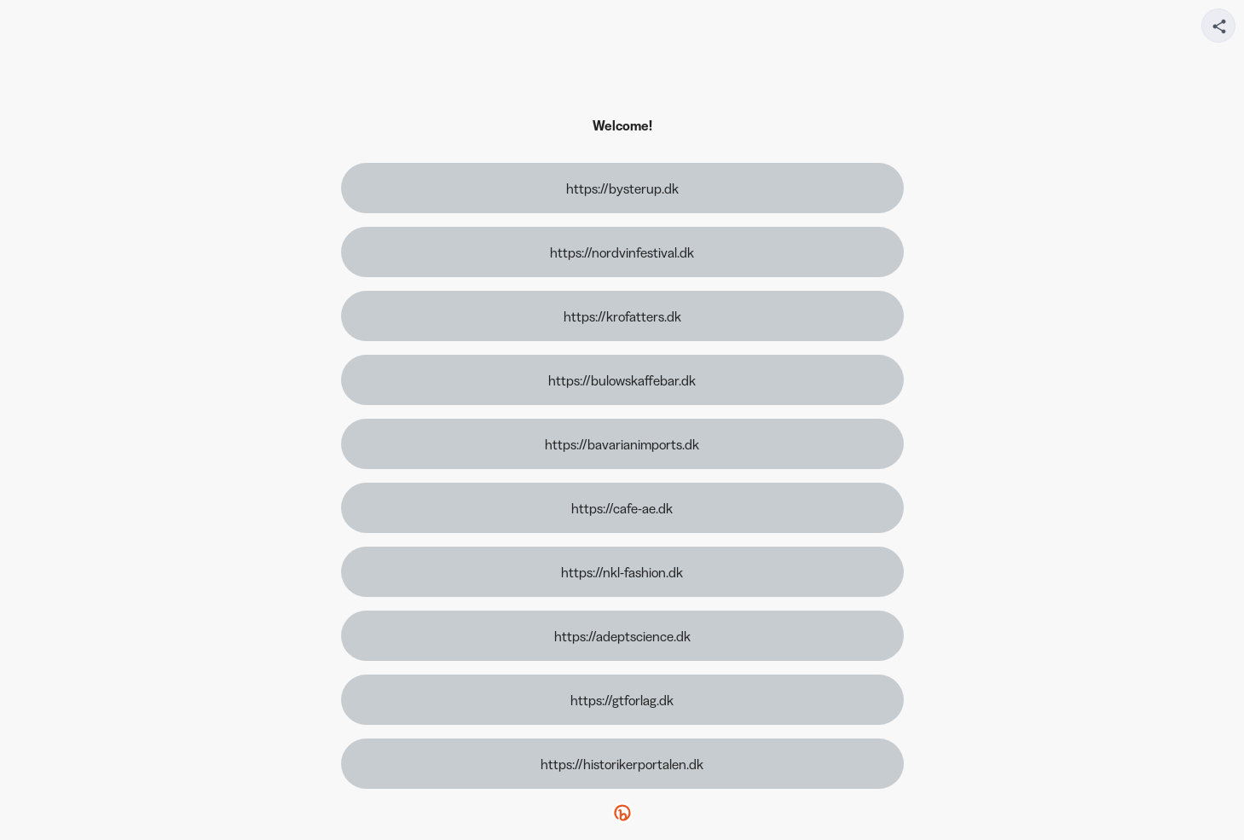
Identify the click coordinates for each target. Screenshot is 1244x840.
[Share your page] (1218, 26)
